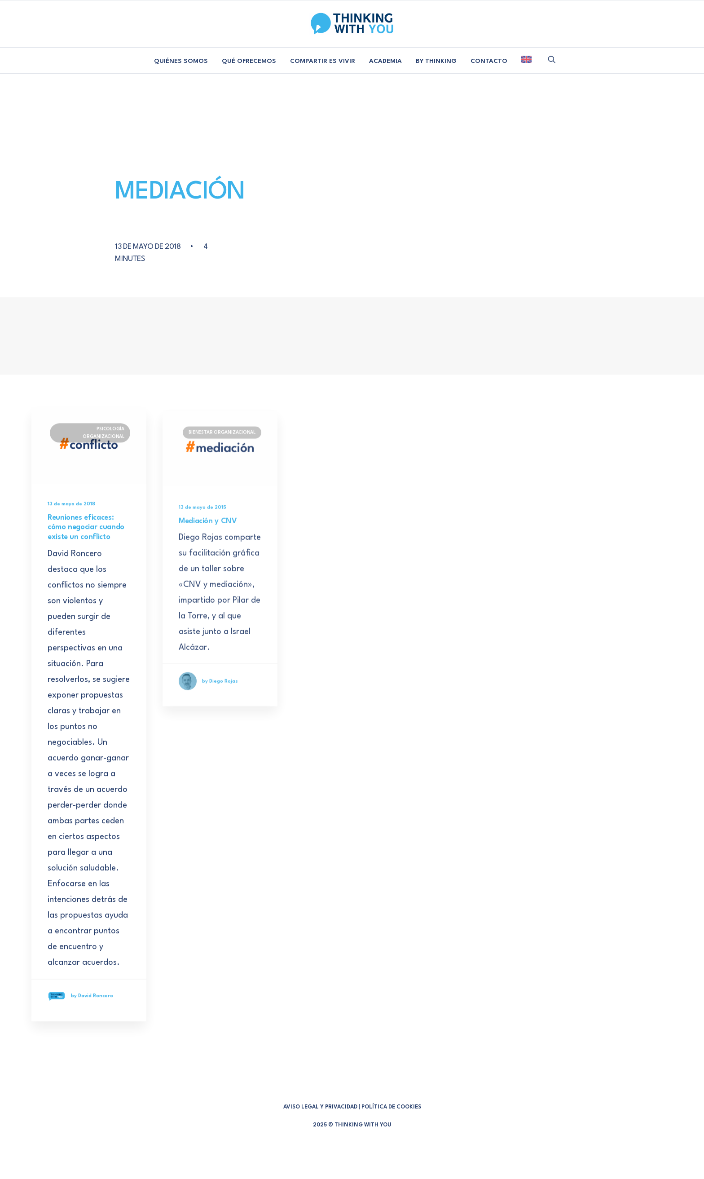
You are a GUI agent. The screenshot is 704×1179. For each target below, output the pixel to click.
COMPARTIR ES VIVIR (322, 61)
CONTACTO (489, 61)
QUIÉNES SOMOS (181, 61)
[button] (552, 59)
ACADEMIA (385, 61)
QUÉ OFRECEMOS (249, 61)
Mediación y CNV (208, 549)
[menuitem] (181, 61)
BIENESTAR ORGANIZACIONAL (222, 461)
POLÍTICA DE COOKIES (391, 1107)
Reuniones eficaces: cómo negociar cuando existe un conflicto (86, 538)
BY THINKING (436, 61)
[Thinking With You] (352, 24)
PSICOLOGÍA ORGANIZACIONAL (103, 444)
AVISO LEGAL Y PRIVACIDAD (320, 1107)
